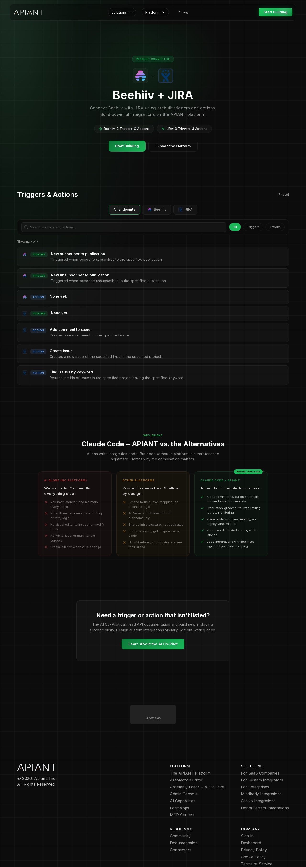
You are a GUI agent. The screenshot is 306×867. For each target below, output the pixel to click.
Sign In (247, 817)
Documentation (184, 824)
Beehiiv (156, 209)
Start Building (275, 12)
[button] (122, 12)
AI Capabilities (182, 782)
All (235, 227)
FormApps (179, 789)
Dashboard (251, 824)
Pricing (183, 12)
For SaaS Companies (260, 754)
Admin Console (183, 775)
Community (180, 817)
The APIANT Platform (190, 754)
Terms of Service (256, 845)
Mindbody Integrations (261, 775)
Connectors (180, 831)
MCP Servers (182, 796)
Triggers (253, 227)
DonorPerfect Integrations (265, 789)
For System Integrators (262, 761)
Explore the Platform (173, 146)
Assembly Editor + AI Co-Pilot (197, 768)
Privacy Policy (254, 831)
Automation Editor (186, 761)
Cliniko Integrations (258, 782)
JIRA (185, 209)
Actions (275, 227)
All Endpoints (124, 209)
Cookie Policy (253, 838)
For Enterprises (255, 768)
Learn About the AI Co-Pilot (153, 644)
